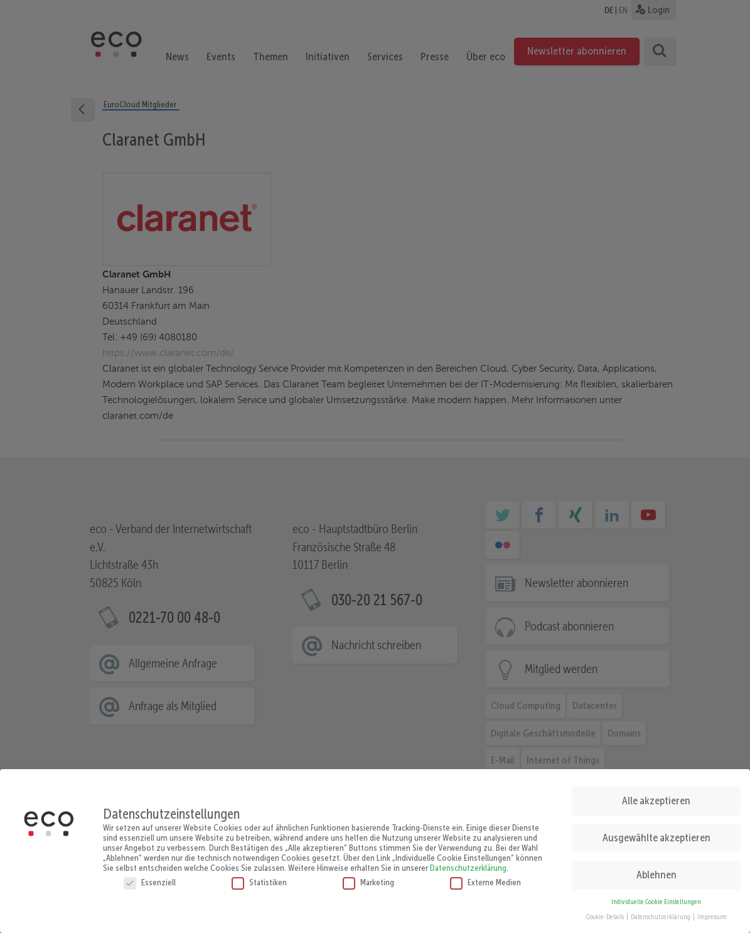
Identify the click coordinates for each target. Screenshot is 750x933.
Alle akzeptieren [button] (656, 797)
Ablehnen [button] (656, 871)
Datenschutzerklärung (468, 864)
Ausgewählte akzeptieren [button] (656, 834)
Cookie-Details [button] (605, 913)
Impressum (712, 913)
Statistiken (259, 878)
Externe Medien (485, 878)
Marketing (368, 878)
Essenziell (150, 878)
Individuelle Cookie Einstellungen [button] (656, 898)
